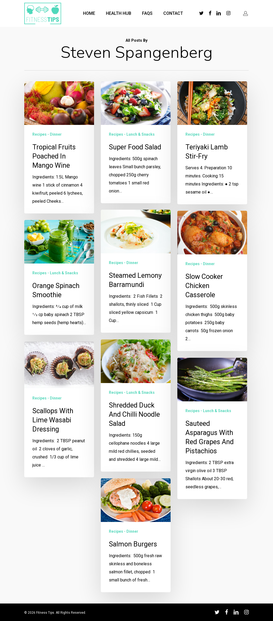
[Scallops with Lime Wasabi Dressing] (59, 435)
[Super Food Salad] (136, 143)
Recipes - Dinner (47, 134)
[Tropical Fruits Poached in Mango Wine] (59, 147)
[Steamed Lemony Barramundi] (135, 321)
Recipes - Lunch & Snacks (132, 135)
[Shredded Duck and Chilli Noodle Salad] (135, 455)
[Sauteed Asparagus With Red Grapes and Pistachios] (213, 511)
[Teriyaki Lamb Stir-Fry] (212, 156)
